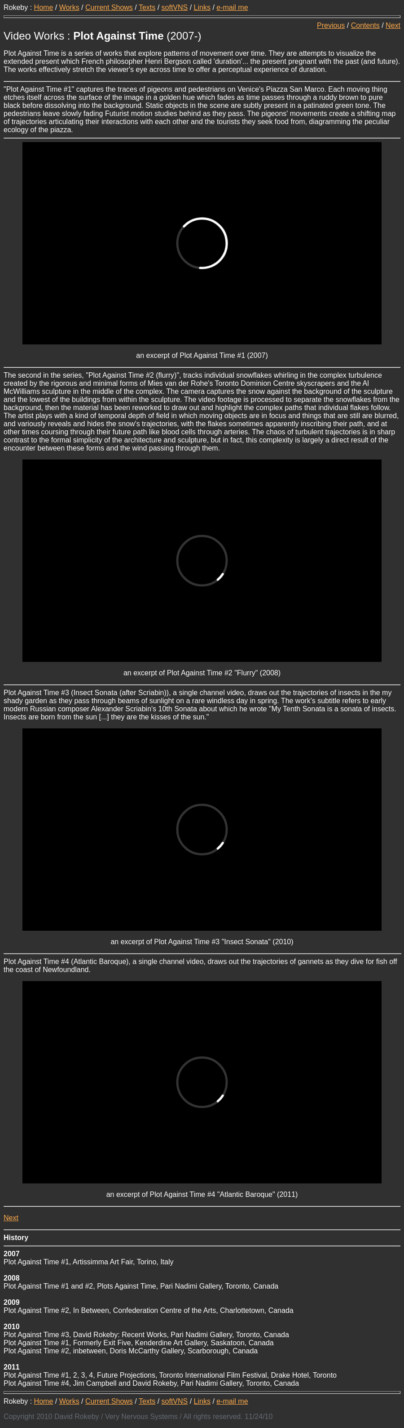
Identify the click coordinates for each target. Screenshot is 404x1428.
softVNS (175, 7)
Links (202, 7)
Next (393, 25)
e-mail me (232, 7)
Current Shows (109, 7)
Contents (365, 25)
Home (43, 7)
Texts (147, 7)
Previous (331, 25)
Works (69, 7)
